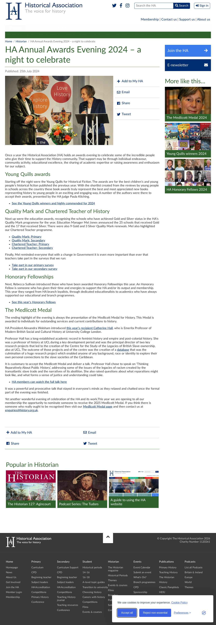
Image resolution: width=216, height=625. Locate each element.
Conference (185, 35)
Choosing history (92, 592)
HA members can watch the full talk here (39, 382)
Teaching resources (67, 605)
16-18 (86, 577)
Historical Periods (50, 35)
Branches (199, 28)
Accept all (127, 612)
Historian (123, 28)
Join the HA (12, 587)
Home (8, 41)
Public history (140, 35)
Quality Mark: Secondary (28, 240)
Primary (15, 28)
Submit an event (163, 35)
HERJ (162, 592)
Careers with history (94, 597)
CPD (33, 572)
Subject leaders (39, 582)
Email (123, 92)
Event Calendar (141, 567)
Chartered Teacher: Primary (30, 244)
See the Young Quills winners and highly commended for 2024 (53, 203)
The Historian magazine (20, 35)
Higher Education (92, 28)
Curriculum (37, 567)
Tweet (124, 114)
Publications (149, 28)
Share (123, 103)
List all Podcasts (193, 567)
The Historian (166, 577)
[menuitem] (15, 28)
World (188, 582)
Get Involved (13, 582)
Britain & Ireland (193, 572)
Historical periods (92, 567)
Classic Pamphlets (169, 587)
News (9, 572)
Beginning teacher (41, 577)
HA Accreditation (40, 587)
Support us (187, 19)
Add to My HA (130, 81)
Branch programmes (144, 582)
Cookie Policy (179, 602)
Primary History (40, 597)
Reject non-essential (155, 612)
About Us (11, 577)
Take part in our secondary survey (34, 269)
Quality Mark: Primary (26, 236)
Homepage (12, 567)
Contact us (169, 19)
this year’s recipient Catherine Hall (89, 328)
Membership (150, 19)
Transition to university (95, 587)
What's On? (139, 577)
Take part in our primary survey (33, 265)
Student (63, 28)
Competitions (38, 592)
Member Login (14, 592)
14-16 (86, 572)
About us (203, 19)
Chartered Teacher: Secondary (32, 248)
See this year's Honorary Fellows (34, 302)
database (123, 349)
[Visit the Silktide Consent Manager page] (204, 613)
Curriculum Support (67, 567)
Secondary (39, 28)
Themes (70, 35)
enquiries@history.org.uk (21, 410)
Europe (189, 577)
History (163, 582)
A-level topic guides (94, 582)
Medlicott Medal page (97, 406)
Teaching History (168, 572)
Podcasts (175, 28)
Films (108, 35)
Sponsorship (140, 592)
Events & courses (90, 35)
